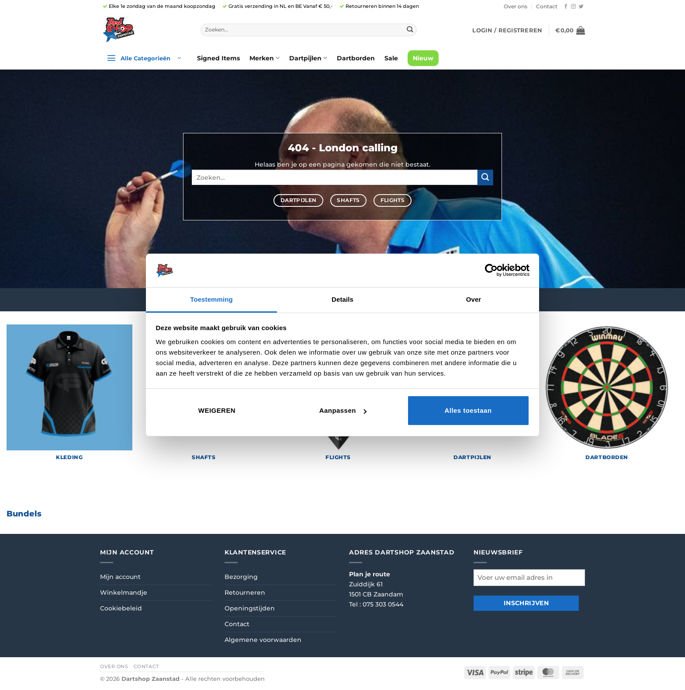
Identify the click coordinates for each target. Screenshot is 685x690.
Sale (391, 58)
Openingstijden (250, 608)
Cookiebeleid (121, 608)
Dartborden (356, 58)
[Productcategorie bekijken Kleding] (69, 396)
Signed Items (218, 58)
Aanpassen (343, 410)
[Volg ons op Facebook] (566, 6)
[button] (507, 30)
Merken (264, 58)
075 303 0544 (383, 604)
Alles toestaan (467, 410)
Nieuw (423, 58)
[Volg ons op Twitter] (581, 6)
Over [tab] (473, 299)
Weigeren (216, 410)
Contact (546, 6)
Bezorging (241, 577)
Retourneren (245, 592)
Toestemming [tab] (211, 299)
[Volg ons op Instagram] (573, 6)
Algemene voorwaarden (263, 640)
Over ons (515, 6)
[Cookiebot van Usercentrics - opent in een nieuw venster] (491, 270)
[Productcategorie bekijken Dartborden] (607, 396)
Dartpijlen (308, 58)
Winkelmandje (123, 592)
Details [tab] (342, 299)
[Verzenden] (409, 29)
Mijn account (120, 577)
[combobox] (309, 30)
